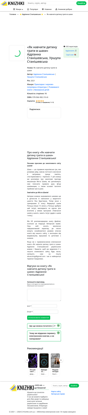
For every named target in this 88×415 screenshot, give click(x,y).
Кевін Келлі (44, 374)
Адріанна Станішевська (43, 74)
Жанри (18, 9)
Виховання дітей (41, 90)
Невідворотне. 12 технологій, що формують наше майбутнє (44, 370)
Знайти (81, 3)
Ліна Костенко (55, 374)
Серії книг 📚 (71, 55)
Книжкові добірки (65, 9)
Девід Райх (33, 374)
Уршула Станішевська (37, 77)
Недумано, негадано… (55, 370)
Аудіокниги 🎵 (71, 51)
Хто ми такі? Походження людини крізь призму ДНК (33, 370)
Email (30, 312)
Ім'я (29, 306)
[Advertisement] (45, 31)
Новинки (48, 9)
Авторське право (58, 394)
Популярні (34, 9)
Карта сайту (56, 391)
